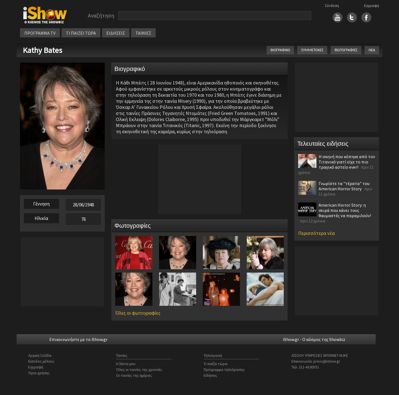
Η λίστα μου (125, 363)
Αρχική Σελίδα (40, 355)
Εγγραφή (371, 5)
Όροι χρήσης (39, 372)
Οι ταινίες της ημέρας (134, 375)
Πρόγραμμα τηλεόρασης (224, 369)
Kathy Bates (42, 50)
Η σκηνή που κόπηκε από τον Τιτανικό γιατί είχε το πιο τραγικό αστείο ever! (347, 162)
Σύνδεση (332, 5)
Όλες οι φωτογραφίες (137, 313)
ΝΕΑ (372, 50)
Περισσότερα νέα (316, 233)
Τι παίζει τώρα (215, 363)
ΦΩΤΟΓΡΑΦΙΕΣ (345, 50)
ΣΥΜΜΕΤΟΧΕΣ (312, 50)
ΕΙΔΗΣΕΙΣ (115, 33)
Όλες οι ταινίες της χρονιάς (139, 369)
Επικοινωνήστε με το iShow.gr (78, 339)
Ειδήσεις (210, 375)
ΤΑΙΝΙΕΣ (143, 33)
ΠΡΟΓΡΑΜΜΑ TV (39, 33)
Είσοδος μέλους (41, 361)
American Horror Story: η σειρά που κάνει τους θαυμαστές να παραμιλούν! (345, 210)
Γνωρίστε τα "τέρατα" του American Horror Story (344, 186)
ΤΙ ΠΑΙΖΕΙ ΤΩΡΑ (81, 33)
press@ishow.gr (326, 361)
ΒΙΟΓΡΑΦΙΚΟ (280, 50)
